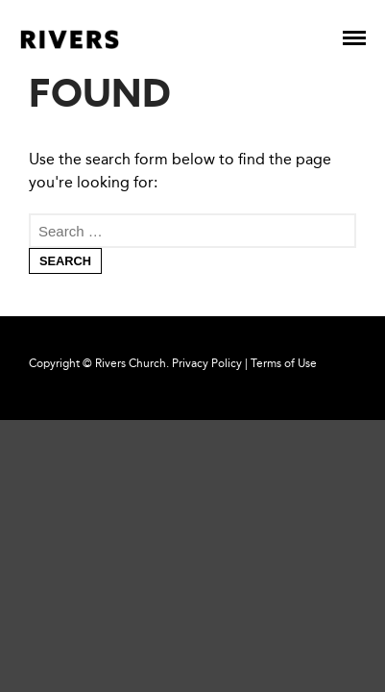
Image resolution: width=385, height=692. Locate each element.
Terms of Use (284, 363)
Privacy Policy (207, 363)
